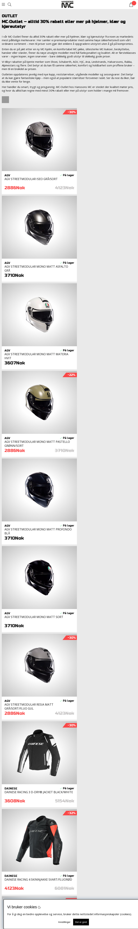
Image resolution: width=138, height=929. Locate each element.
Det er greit (81, 922)
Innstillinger (64, 922)
